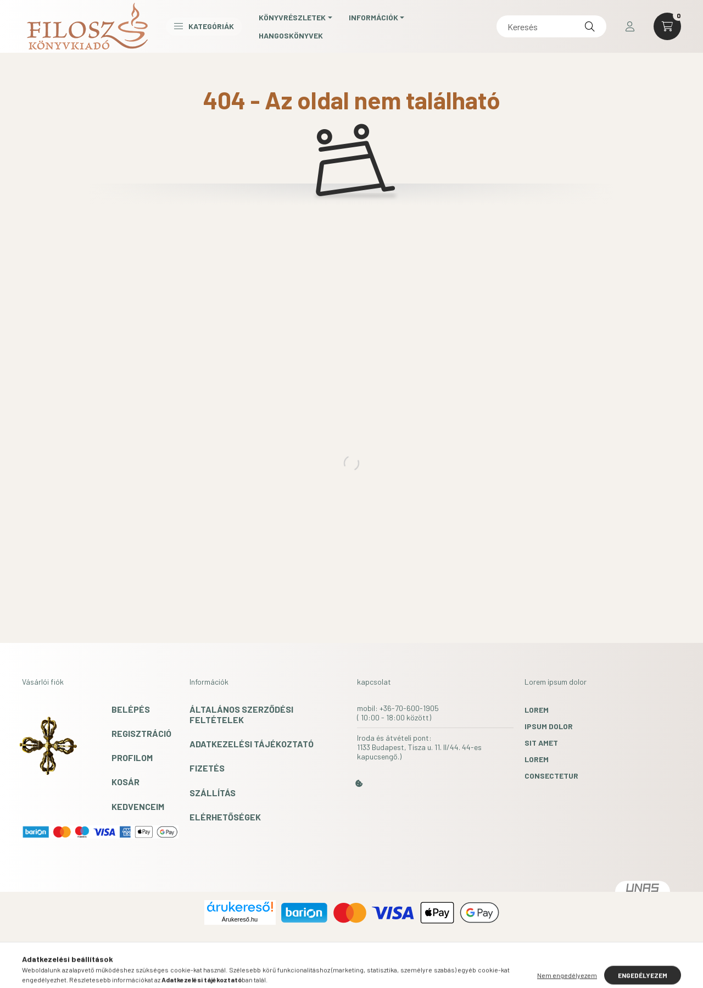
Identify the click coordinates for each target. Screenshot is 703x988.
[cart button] (667, 26)
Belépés (130, 709)
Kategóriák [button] (204, 26)
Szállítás (212, 792)
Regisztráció (141, 733)
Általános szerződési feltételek (241, 714)
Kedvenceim (137, 806)
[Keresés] (551, 26)
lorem (537, 709)
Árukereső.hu (240, 919)
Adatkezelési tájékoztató (251, 744)
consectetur (551, 775)
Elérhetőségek (225, 817)
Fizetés (207, 768)
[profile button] (630, 26)
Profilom (132, 757)
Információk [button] (373, 17)
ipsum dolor (549, 726)
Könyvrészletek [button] (292, 17)
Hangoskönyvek (291, 35)
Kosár (125, 781)
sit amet (541, 742)
